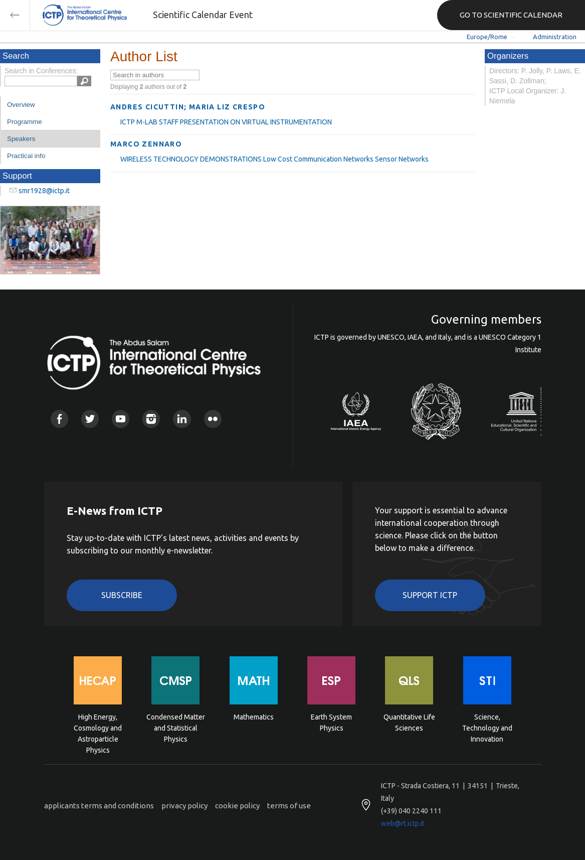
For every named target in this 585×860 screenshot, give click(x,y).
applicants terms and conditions (99, 805)
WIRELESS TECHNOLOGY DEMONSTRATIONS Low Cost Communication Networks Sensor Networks (274, 159)
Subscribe (121, 595)
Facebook (59, 418)
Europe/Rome (487, 36)
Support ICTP (430, 595)
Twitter (90, 418)
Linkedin (181, 418)
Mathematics (254, 717)
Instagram (151, 418)
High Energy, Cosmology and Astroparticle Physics (98, 727)
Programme (24, 121)
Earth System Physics (331, 722)
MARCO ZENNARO (146, 144)
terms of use (289, 805)
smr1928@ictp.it (44, 191)
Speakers (21, 138)
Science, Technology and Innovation (487, 727)
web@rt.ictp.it (403, 823)
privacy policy (184, 805)
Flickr (213, 418)
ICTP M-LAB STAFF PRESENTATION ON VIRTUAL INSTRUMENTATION (226, 122)
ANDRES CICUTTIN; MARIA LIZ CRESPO (187, 107)
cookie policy (237, 805)
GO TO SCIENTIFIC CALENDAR (511, 15)
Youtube (120, 418)
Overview (21, 104)
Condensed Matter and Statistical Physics (175, 727)
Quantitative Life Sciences (409, 722)
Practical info (26, 156)
